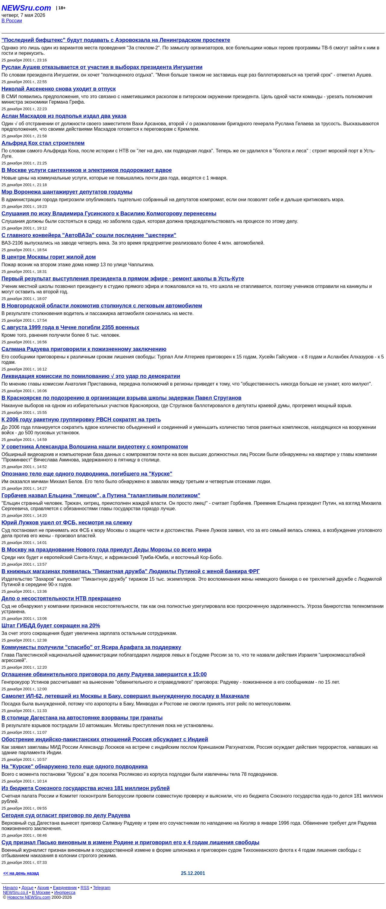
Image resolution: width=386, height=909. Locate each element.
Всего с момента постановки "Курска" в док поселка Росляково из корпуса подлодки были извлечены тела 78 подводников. (140, 774)
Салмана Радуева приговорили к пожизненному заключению (84, 349)
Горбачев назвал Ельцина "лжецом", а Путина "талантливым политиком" (101, 495)
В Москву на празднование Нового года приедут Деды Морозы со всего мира (106, 550)
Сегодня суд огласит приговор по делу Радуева (66, 815)
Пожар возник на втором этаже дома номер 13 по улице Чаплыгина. (78, 264)
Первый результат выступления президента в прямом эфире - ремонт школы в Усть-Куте (123, 279)
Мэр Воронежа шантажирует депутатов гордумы (67, 192)
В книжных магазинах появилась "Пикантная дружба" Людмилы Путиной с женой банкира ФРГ (131, 571)
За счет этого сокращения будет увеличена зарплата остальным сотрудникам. (89, 633)
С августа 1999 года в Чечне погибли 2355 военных (70, 327)
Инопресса (65, 892)
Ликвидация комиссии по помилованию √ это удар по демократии (91, 376)
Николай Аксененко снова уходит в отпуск (59, 89)
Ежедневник (65, 887)
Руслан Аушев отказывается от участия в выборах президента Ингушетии (102, 67)
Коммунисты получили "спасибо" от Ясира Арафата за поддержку (91, 647)
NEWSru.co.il (15, 892)
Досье (27, 887)
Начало (10, 887)
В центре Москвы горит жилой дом (49, 257)
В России (12, 20)
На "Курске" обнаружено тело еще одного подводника (75, 767)
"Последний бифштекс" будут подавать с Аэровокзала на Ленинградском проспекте (116, 40)
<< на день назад (21, 873)
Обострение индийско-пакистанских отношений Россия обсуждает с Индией (105, 739)
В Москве (41, 892)
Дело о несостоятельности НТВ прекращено (61, 598)
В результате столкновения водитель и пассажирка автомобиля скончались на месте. (98, 313)
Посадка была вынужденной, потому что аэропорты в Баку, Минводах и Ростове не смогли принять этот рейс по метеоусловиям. (146, 703)
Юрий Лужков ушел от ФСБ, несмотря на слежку (67, 523)
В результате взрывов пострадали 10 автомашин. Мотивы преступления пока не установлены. (108, 725)
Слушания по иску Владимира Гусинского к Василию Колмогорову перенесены (109, 214)
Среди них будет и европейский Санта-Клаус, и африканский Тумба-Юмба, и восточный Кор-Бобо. (112, 557)
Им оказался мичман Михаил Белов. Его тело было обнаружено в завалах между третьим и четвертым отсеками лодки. (136, 481)
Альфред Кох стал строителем (43, 143)
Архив (43, 887)
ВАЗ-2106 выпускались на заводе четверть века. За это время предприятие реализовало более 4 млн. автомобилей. (133, 242)
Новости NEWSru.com (28, 897)
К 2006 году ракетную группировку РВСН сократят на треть (81, 420)
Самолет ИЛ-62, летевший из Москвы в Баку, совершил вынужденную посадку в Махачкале (125, 696)
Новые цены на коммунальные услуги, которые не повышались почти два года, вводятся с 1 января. (114, 177)
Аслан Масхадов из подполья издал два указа (64, 116)
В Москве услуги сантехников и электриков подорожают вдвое (87, 170)
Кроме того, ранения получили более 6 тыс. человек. (61, 335)
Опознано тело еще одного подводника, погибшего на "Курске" (87, 474)
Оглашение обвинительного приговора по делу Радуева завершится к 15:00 (104, 674)
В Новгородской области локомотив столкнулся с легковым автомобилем (102, 306)
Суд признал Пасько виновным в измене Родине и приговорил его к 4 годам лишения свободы (130, 842)
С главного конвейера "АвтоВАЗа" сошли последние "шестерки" (89, 235)
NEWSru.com (26, 7)
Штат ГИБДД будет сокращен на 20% (51, 626)
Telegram (102, 887)
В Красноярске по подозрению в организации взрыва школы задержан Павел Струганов (122, 398)
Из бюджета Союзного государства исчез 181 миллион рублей (86, 788)
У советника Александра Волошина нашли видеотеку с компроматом (95, 447)
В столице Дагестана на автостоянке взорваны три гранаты (82, 718)
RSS (85, 887)
